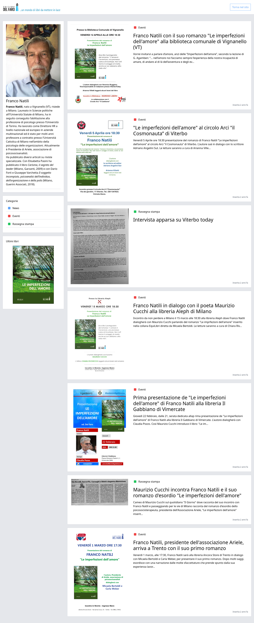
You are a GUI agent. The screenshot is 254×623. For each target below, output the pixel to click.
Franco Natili (17, 100)
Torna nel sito (240, 7)
